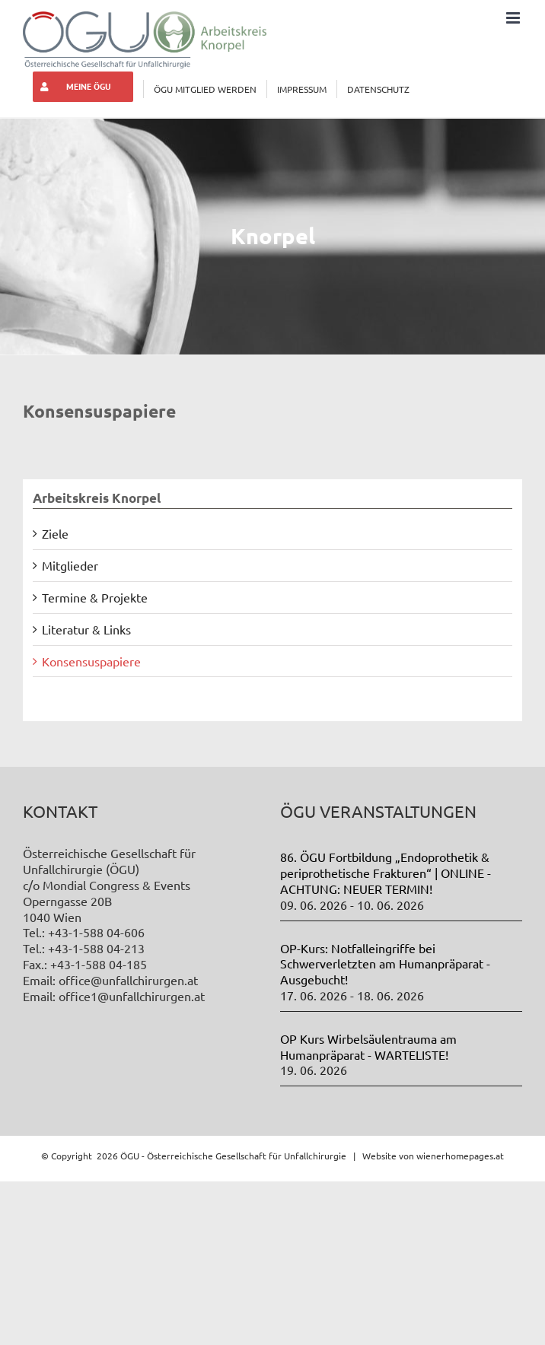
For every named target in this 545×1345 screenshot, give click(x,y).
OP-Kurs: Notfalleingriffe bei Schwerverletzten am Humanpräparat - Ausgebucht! (385, 963)
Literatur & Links (86, 629)
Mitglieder (70, 565)
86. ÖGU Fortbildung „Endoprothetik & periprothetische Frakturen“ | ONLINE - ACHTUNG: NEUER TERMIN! (385, 872)
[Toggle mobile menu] (514, 18)
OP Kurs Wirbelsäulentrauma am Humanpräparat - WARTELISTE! (368, 1046)
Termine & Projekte (95, 597)
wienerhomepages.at (460, 1155)
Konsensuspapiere (91, 661)
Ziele (55, 533)
